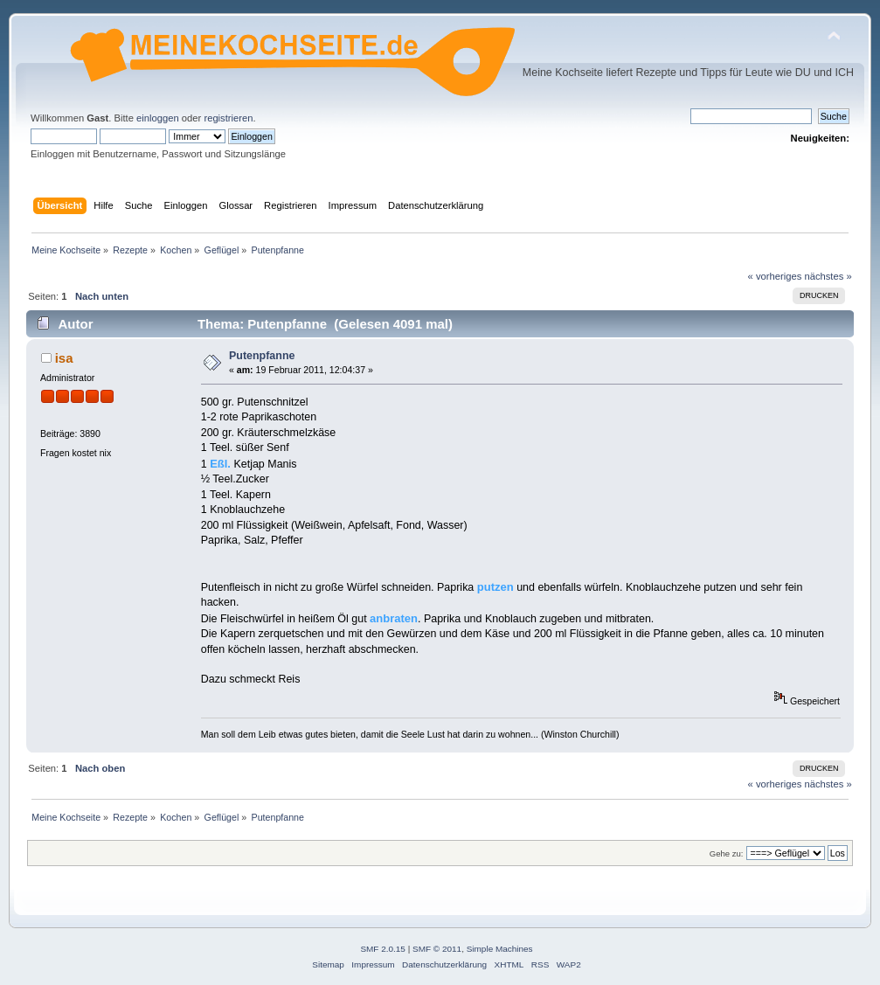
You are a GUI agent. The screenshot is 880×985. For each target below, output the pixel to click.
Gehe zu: (727, 853)
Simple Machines (500, 949)
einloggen (157, 118)
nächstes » (827, 276)
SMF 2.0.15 (382, 949)
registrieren (228, 118)
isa (64, 357)
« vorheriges (775, 276)
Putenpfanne (262, 356)
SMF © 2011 (436, 949)
